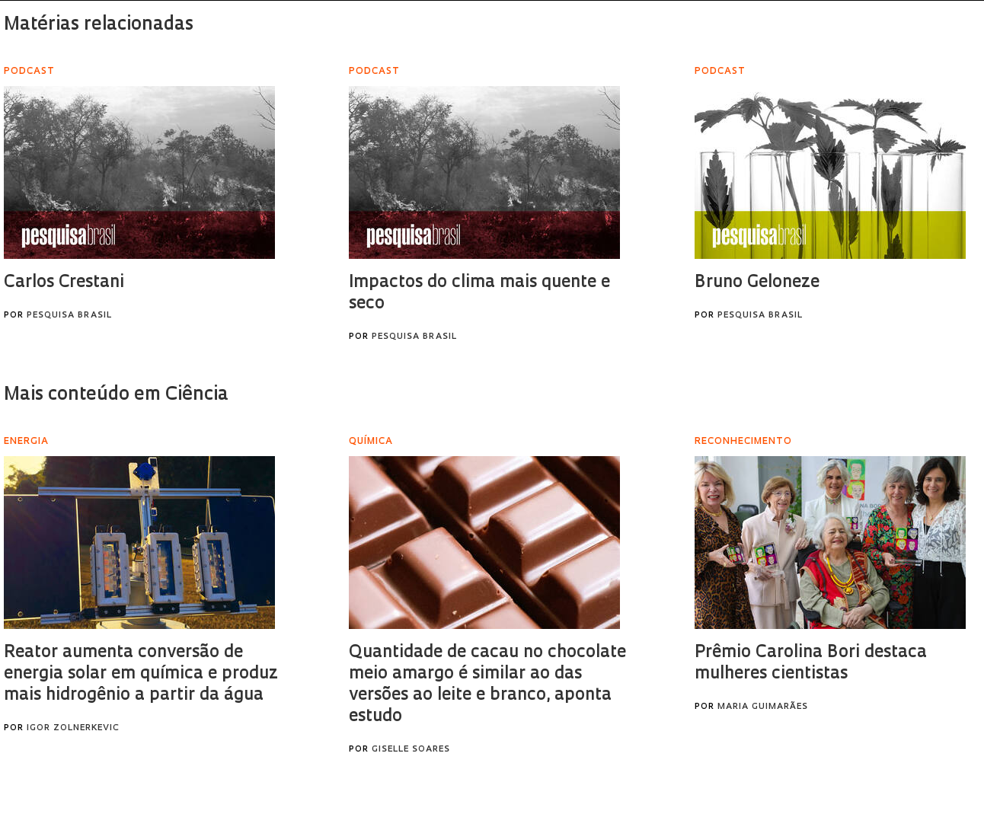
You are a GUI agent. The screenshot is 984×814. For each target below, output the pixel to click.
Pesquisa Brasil (69, 315)
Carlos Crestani (64, 283)
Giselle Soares (411, 749)
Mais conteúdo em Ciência (116, 395)
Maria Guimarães (762, 707)
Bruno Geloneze (757, 283)
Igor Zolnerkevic (73, 728)
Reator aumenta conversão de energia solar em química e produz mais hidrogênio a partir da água (141, 674)
